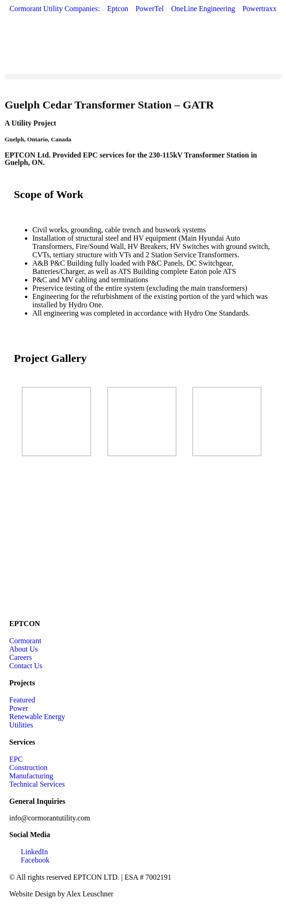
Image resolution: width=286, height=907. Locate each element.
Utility (22, 125)
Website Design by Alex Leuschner (61, 894)
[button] (143, 76)
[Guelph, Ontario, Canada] (143, 541)
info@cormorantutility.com (49, 818)
